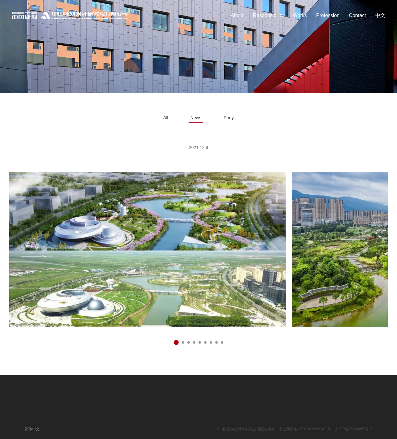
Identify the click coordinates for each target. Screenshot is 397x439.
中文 (380, 15)
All (165, 117)
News (195, 117)
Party (229, 117)
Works (300, 15)
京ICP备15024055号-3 (353, 429)
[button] (176, 342)
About (237, 15)
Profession (328, 15)
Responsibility (268, 15)
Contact (357, 15)
